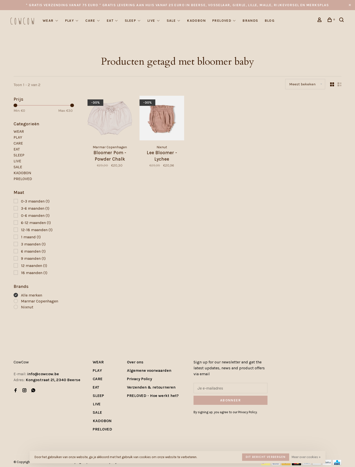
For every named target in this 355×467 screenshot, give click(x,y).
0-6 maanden (35, 215)
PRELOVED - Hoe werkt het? (153, 395)
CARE (90, 21)
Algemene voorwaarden (149, 370)
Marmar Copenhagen (39, 301)
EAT (110, 21)
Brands (250, 21)
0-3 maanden (35, 201)
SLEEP (130, 21)
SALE (171, 21)
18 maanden (34, 272)
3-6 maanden (35, 208)
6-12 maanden (36, 222)
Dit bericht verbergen (265, 457)
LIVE (151, 21)
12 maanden (34, 265)
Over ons (135, 362)
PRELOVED (221, 21)
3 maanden (33, 244)
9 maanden (33, 258)
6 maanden (33, 251)
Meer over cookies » (306, 457)
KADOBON (196, 21)
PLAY (69, 21)
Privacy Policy (139, 378)
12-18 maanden (37, 229)
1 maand (31, 237)
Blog (270, 21)
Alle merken (31, 295)
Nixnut (27, 307)
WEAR (48, 21)
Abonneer (230, 400)
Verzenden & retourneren (151, 387)
